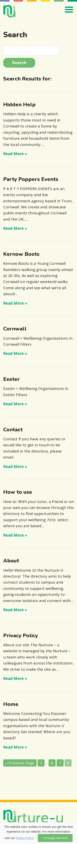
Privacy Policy (24, 838)
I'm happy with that (55, 838)
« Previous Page (20, 763)
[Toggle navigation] (68, 10)
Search (19, 63)
